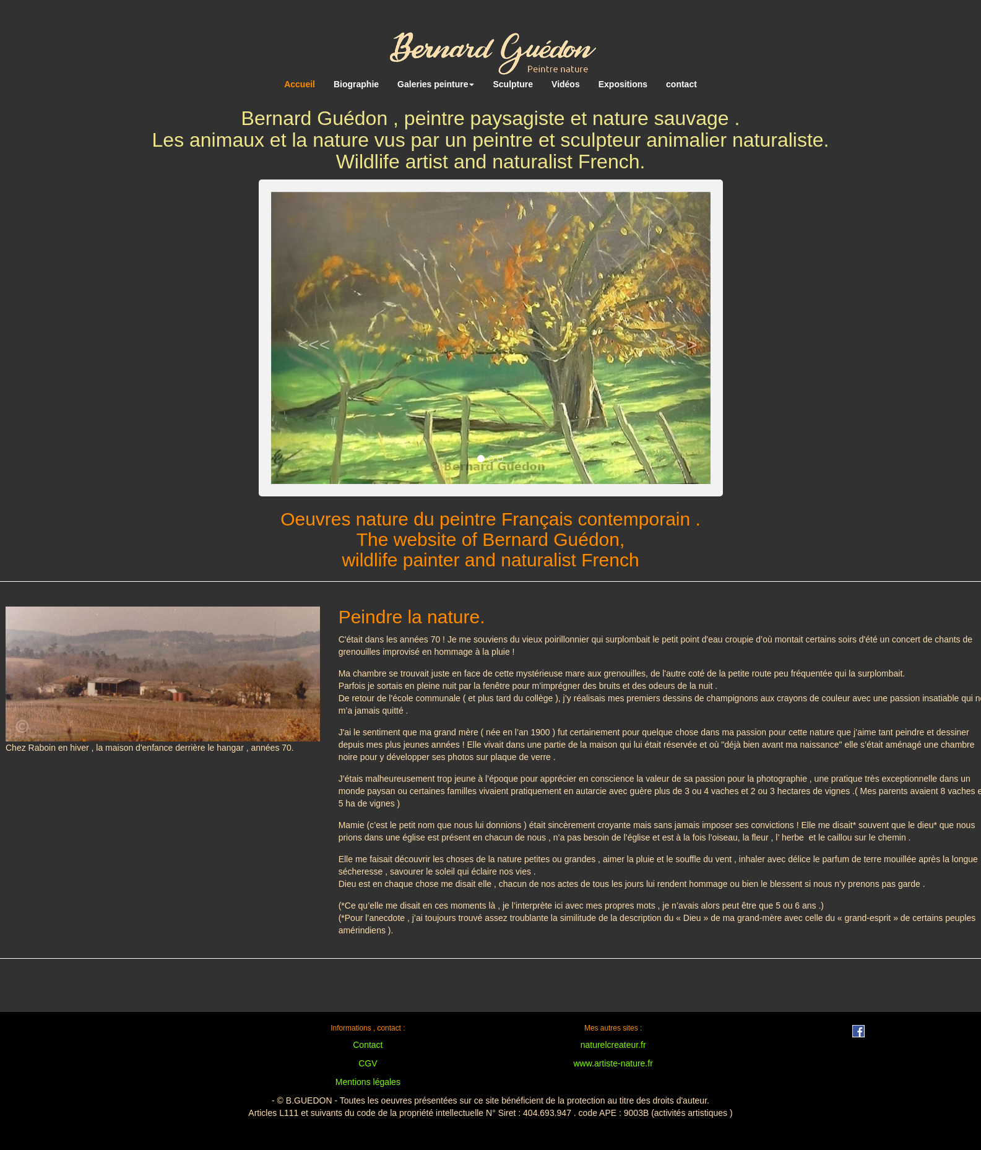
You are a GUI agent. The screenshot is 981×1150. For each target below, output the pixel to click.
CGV (367, 1063)
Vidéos (565, 84)
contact (681, 84)
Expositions (623, 84)
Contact (367, 1045)
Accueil (299, 84)
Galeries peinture (435, 84)
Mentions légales (367, 1082)
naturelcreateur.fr (613, 1045)
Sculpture (513, 84)
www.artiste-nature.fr (612, 1063)
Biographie (356, 84)
